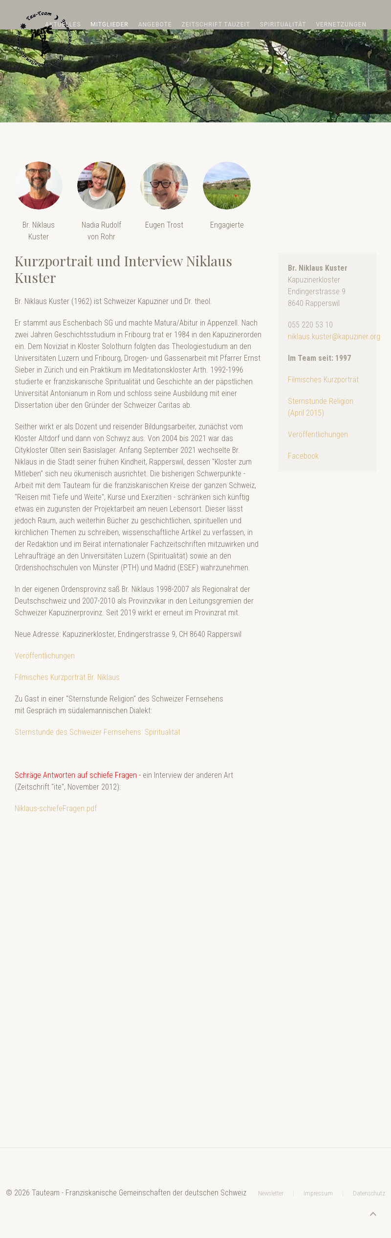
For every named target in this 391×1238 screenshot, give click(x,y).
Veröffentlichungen (45, 655)
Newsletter (270, 1140)
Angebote (155, 24)
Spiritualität (283, 24)
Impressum (318, 1140)
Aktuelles (63, 24)
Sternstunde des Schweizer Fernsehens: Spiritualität (97, 732)
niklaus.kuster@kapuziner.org (334, 336)
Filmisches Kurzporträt (323, 379)
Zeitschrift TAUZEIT (216, 24)
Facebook (303, 456)
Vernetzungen (341, 24)
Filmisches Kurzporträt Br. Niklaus (67, 677)
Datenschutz (369, 1140)
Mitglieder (109, 24)
